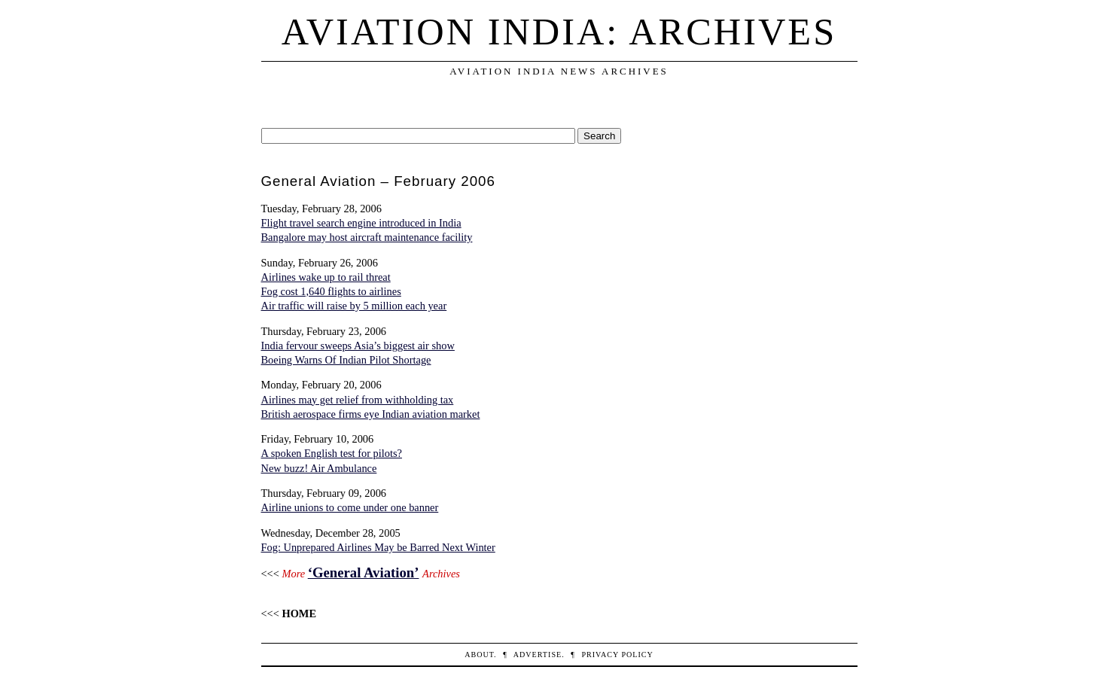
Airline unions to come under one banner (350, 507)
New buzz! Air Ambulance (319, 468)
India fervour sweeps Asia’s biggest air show (358, 345)
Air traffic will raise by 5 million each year (354, 306)
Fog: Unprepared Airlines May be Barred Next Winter (378, 547)
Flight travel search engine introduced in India (361, 223)
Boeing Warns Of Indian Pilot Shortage (346, 360)
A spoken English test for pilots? (331, 453)
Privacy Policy (617, 654)
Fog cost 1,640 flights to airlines (331, 291)
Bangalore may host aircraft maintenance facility (367, 237)
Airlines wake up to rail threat (326, 277)
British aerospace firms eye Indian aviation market (370, 414)
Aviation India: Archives (559, 32)
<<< (289, 613)
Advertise (537, 654)
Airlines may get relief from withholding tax (357, 400)
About (479, 654)
